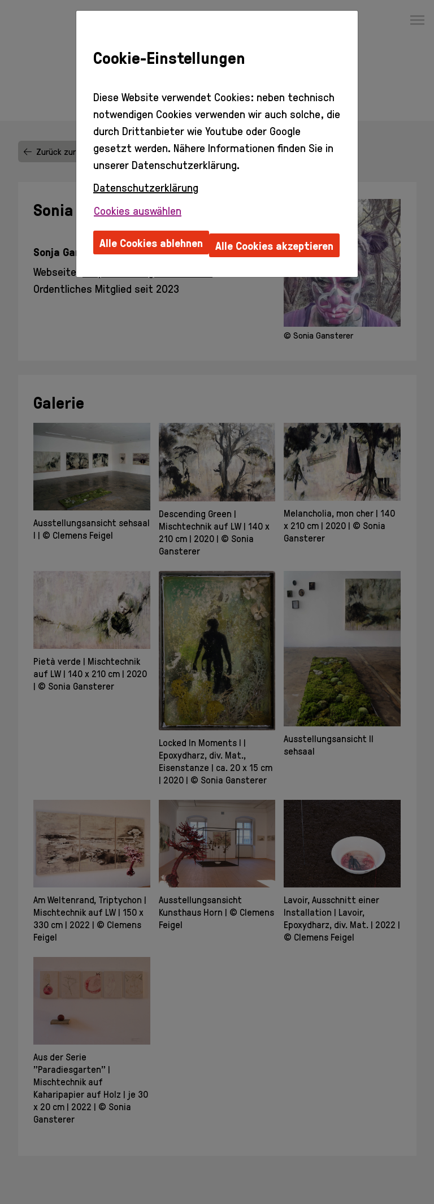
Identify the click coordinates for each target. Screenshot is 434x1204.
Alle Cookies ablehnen (151, 242)
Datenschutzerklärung (145, 187)
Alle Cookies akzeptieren (274, 245)
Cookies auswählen (137, 210)
